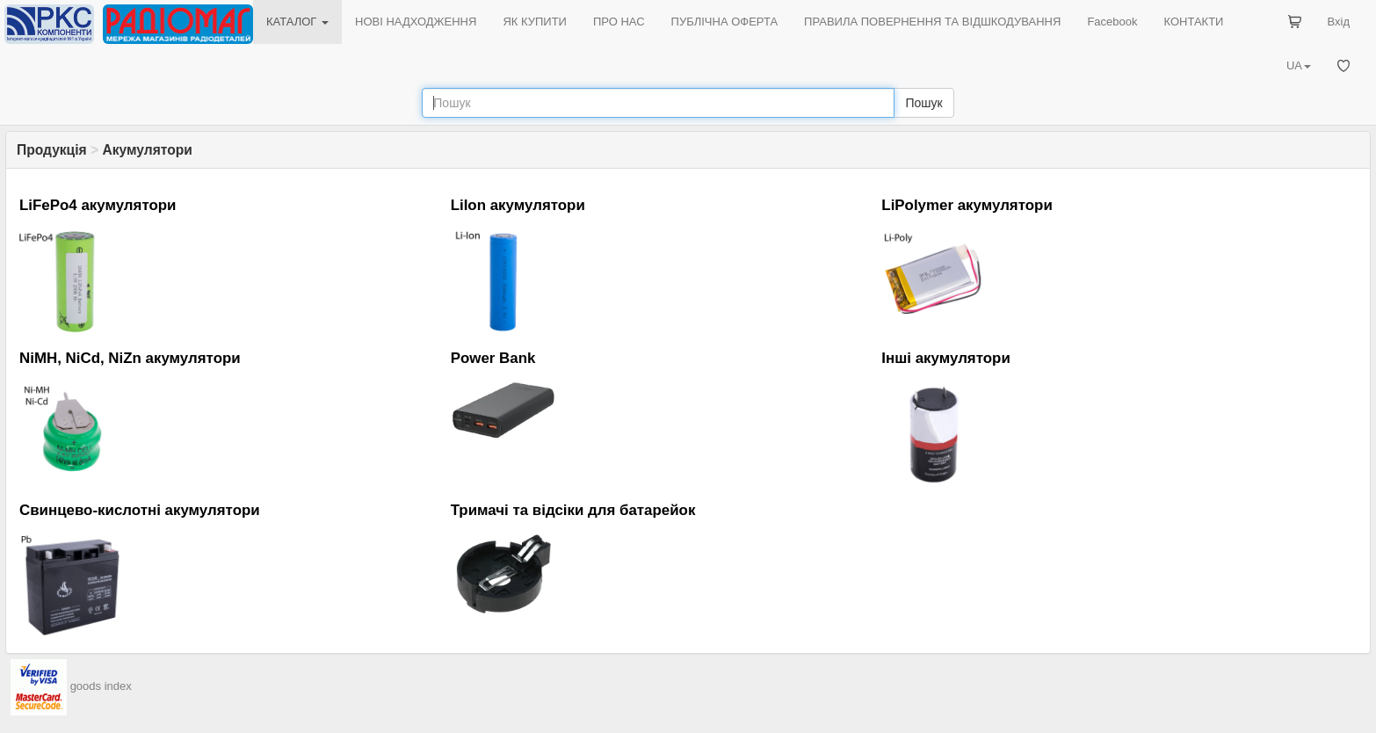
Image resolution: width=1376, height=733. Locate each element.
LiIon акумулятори (518, 205)
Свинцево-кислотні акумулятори (139, 510)
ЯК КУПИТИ (535, 21)
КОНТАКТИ (1193, 21)
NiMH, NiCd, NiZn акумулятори (130, 358)
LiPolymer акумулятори (966, 205)
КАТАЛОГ (297, 21)
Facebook (1112, 21)
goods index (101, 686)
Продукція (52, 149)
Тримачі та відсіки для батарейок (573, 510)
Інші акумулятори (945, 358)
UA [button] (1298, 65)
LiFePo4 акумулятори (98, 205)
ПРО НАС (619, 21)
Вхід (1339, 21)
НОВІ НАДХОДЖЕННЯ (415, 21)
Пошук (923, 103)
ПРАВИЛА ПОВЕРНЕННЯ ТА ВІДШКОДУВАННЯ (932, 21)
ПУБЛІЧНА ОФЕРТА (725, 21)
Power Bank (493, 358)
